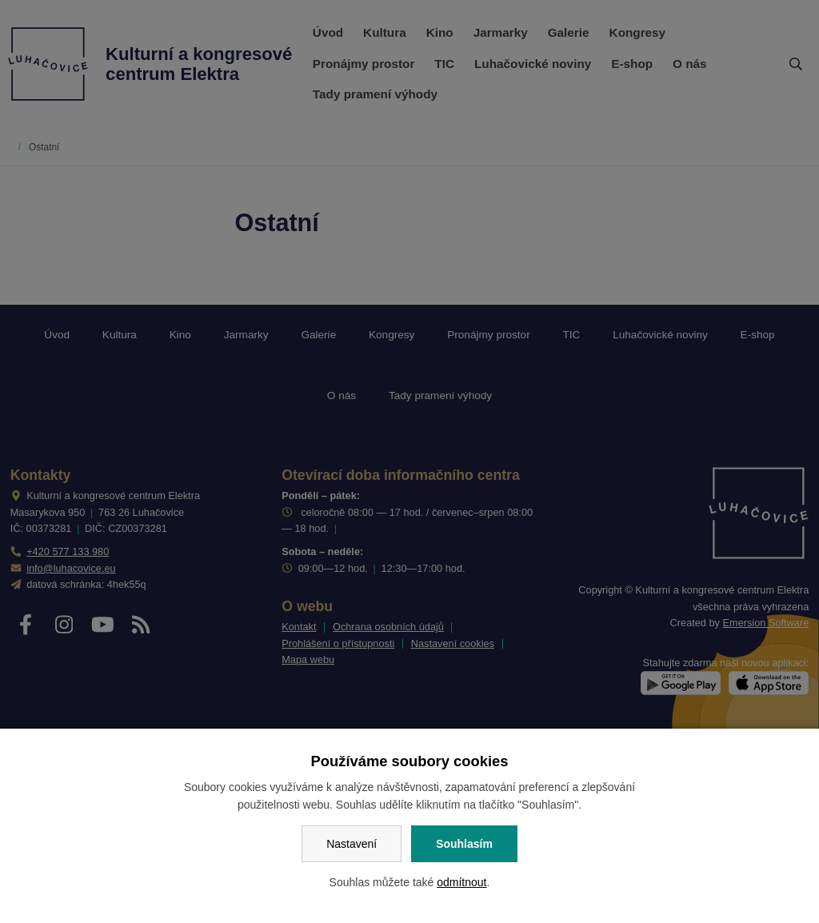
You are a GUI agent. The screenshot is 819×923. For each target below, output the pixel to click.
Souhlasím (464, 843)
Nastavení (351, 843)
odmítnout (461, 882)
